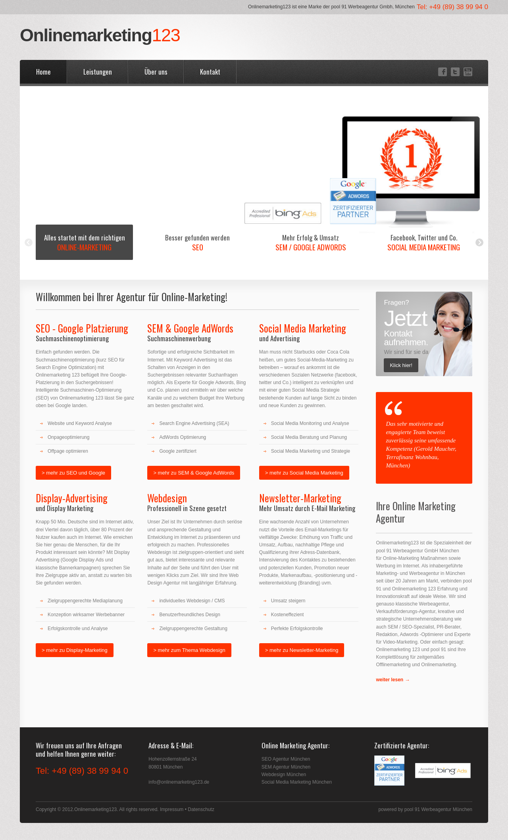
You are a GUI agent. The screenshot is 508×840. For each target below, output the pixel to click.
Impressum (171, 809)
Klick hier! (401, 365)
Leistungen (97, 72)
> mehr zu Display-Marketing (75, 650)
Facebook (442, 71)
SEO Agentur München (286, 759)
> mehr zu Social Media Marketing (304, 473)
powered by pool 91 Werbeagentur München (425, 809)
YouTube (467, 71)
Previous (29, 242)
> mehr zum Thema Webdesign (189, 650)
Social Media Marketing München (297, 782)
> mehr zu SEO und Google (73, 473)
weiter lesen (389, 679)
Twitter (454, 71)
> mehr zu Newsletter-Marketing (302, 650)
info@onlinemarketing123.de (178, 782)
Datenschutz (201, 809)
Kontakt (210, 72)
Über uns (155, 72)
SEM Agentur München (286, 767)
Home (43, 72)
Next (479, 242)
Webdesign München (284, 774)
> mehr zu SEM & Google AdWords (193, 473)
